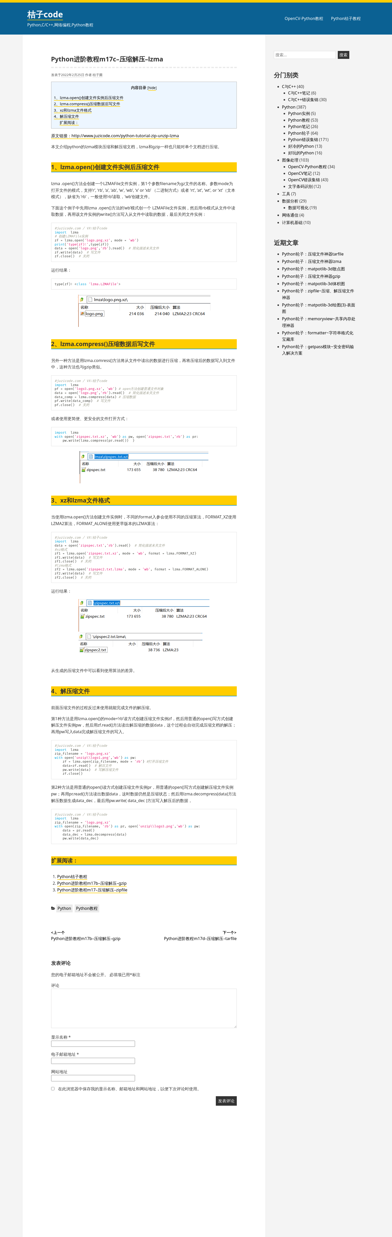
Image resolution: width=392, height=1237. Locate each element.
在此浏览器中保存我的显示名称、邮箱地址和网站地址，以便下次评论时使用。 (129, 1089)
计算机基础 (292, 222)
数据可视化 (298, 207)
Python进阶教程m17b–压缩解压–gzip (92, 883)
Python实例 (299, 113)
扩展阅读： (69, 122)
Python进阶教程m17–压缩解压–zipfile (92, 890)
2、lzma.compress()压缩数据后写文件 (87, 103)
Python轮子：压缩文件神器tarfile (313, 254)
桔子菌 (98, 74)
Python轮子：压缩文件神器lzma (312, 261)
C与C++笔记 (299, 93)
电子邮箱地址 (65, 1054)
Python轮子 (299, 133)
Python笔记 (299, 126)
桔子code (45, 14)
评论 (55, 985)
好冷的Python (301, 146)
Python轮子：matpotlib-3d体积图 (313, 283)
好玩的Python (301, 153)
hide (151, 87)
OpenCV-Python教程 (304, 18)
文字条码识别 (300, 186)
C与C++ (289, 86)
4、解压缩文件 (66, 116)
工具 (286, 194)
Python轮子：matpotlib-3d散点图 (313, 269)
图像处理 (290, 160)
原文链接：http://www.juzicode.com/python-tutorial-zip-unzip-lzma (115, 135)
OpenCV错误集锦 (304, 180)
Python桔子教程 (346, 18)
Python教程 (87, 908)
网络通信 (290, 215)
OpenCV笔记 (300, 173)
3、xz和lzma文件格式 (73, 110)
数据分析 (290, 201)
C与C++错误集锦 (303, 99)
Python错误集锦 (303, 139)
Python (64, 908)
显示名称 (61, 1037)
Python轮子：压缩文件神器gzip (311, 276)
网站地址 (59, 1071)
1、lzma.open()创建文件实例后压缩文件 (89, 97)
